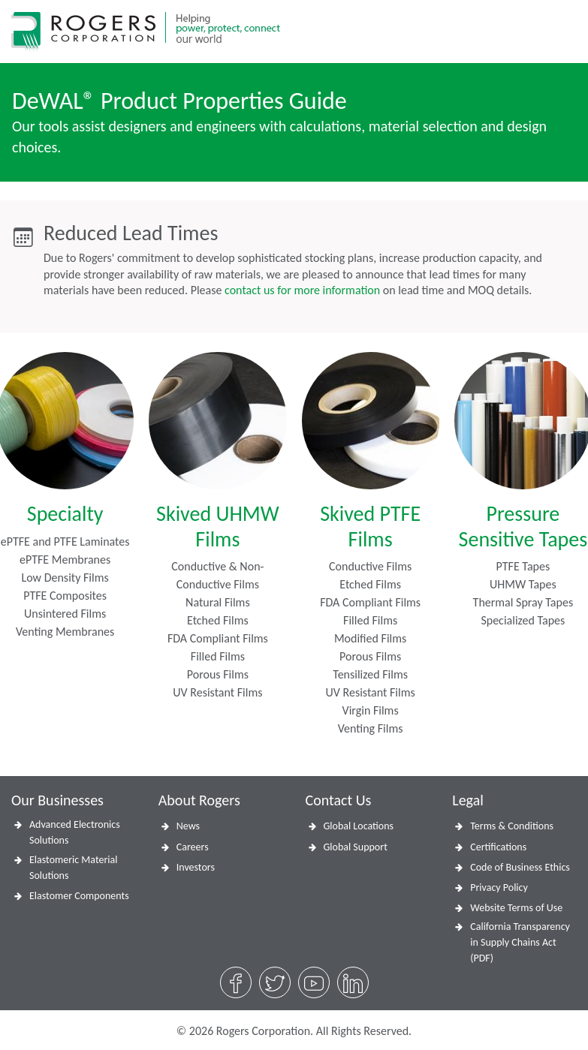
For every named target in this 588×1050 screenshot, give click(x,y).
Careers (192, 847)
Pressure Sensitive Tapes (523, 526)
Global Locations (359, 826)
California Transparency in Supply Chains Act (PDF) (520, 942)
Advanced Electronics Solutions (74, 832)
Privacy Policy (499, 887)
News (188, 826)
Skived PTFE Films (370, 526)
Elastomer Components (79, 895)
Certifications (498, 847)
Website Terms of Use (516, 907)
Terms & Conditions (511, 826)
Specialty (65, 514)
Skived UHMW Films (217, 526)
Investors (195, 867)
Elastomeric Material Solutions (73, 867)
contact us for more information (302, 290)
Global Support (355, 847)
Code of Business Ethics (520, 867)
